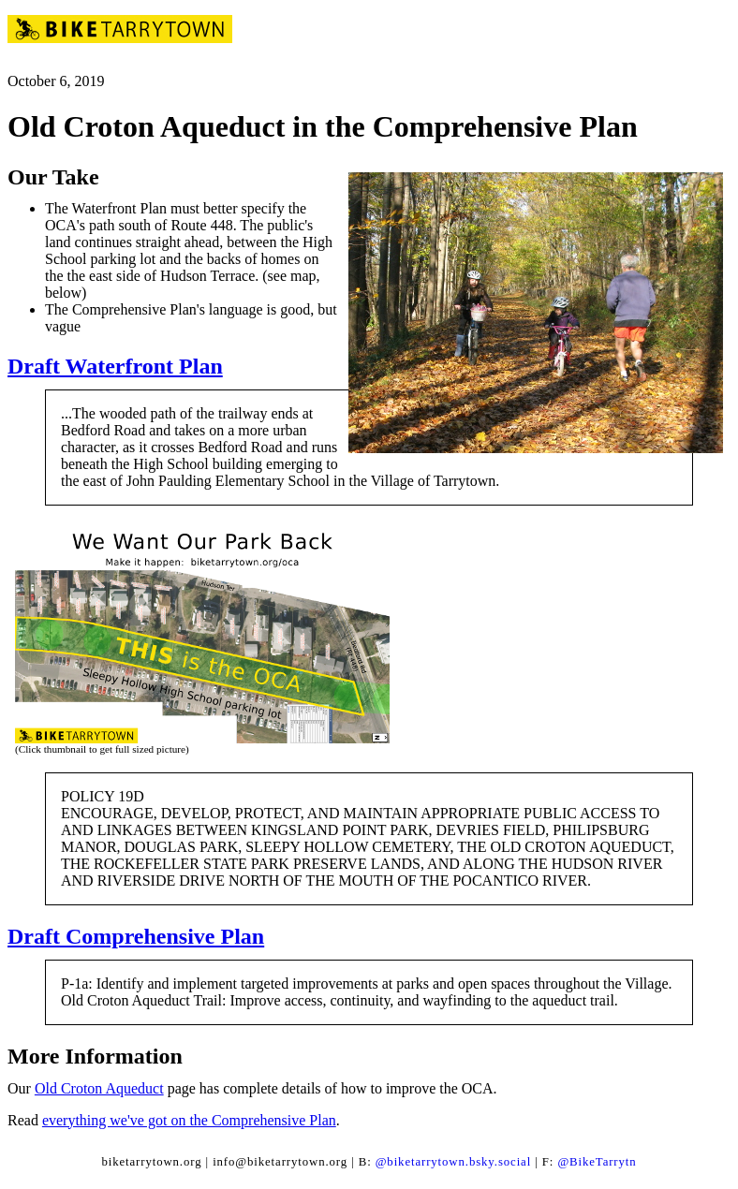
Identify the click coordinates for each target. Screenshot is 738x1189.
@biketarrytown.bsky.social (453, 1161)
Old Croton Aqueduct (99, 1088)
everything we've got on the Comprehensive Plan (189, 1120)
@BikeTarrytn (596, 1161)
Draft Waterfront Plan (115, 366)
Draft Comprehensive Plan (135, 936)
